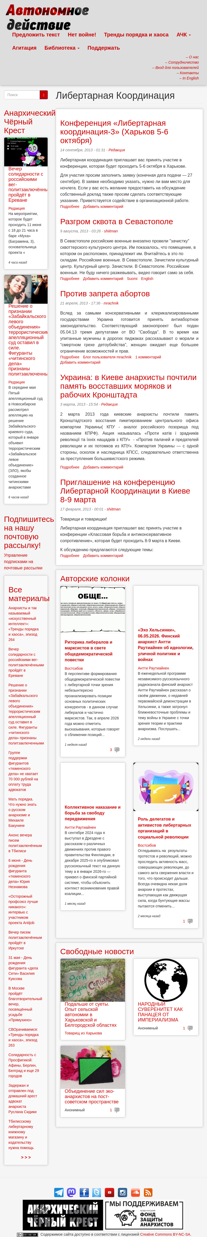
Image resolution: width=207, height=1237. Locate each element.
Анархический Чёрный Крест (30, 122)
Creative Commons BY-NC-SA (165, 1234)
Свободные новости (97, 951)
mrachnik (111, 303)
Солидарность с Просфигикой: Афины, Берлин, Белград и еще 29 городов (23, 1065)
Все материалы (29, 594)
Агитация (24, 48)
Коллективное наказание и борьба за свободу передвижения (93, 813)
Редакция (117, 150)
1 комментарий (148, 357)
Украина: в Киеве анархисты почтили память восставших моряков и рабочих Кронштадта (128, 386)
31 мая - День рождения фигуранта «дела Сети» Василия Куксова (23, 968)
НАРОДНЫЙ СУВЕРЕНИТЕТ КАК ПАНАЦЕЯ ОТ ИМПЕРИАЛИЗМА (160, 1011)
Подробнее (70, 206)
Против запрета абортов (105, 293)
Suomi (132, 279)
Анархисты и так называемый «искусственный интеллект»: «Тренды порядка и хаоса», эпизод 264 (23, 624)
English (147, 279)
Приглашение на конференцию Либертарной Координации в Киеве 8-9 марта (125, 491)
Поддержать (104, 48)
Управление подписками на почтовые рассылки (23, 561)
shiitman (111, 231)
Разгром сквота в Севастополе (116, 221)
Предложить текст (36, 35)
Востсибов (74, 668)
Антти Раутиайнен (153, 668)
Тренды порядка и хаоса (136, 35)
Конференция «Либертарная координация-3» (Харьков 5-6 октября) (114, 132)
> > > (26, 1157)
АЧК (184, 35)
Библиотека (62, 48)
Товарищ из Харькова (83, 1033)
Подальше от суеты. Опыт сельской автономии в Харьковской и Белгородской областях (91, 1014)
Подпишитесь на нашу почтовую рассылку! (29, 532)
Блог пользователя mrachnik (107, 357)
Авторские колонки (95, 578)
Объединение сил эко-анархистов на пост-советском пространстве (92, 1096)
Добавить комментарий (103, 206)
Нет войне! (82, 35)
